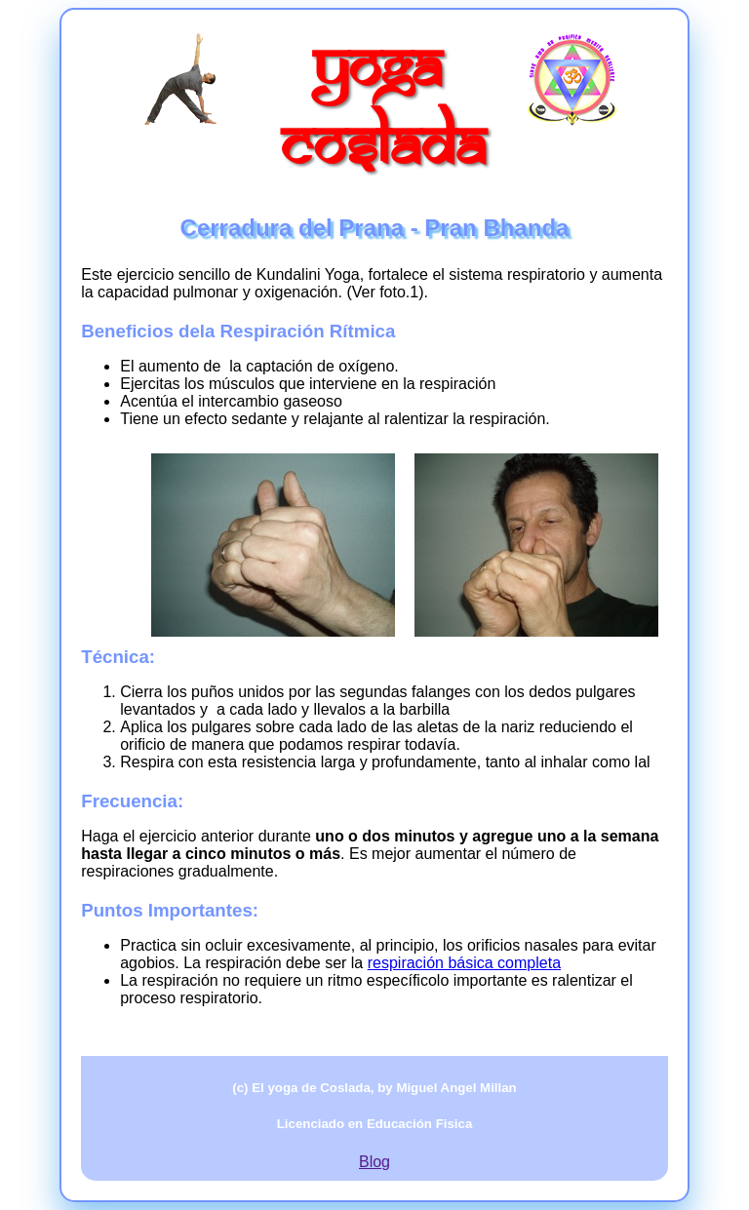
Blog (374, 1161)
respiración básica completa (464, 963)
